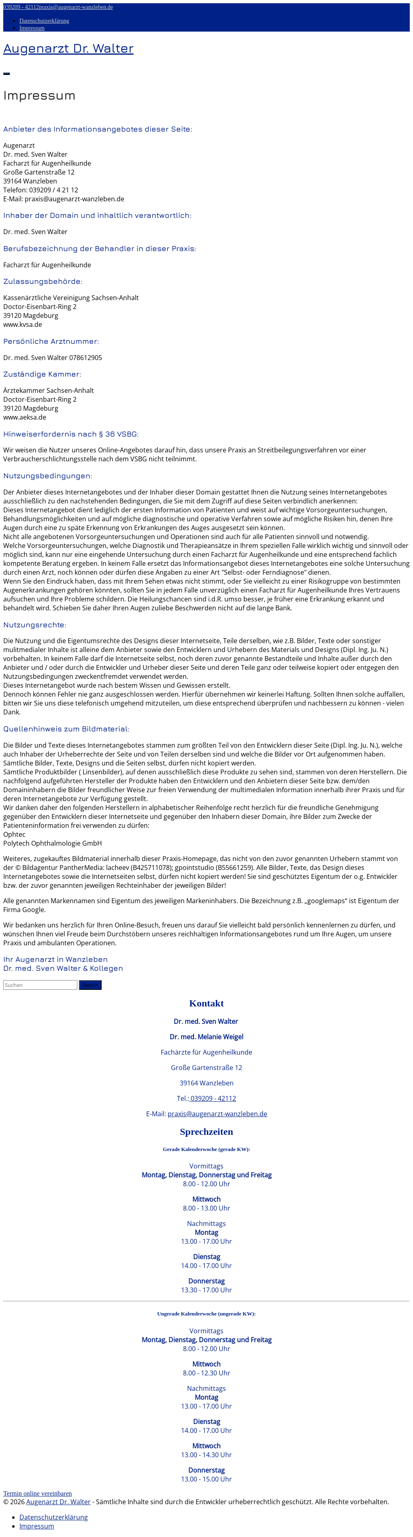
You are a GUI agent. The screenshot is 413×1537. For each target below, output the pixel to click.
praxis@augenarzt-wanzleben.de (76, 7)
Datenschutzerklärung (44, 21)
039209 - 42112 (21, 7)
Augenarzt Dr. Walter (58, 1501)
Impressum (32, 28)
